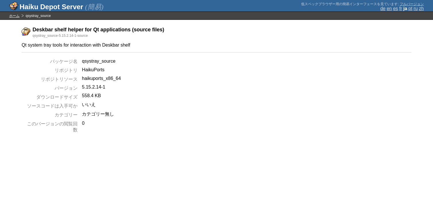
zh (421, 8)
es (395, 8)
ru (415, 8)
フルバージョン (412, 4)
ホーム (14, 16)
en (389, 8)
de (383, 8)
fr (400, 8)
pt (410, 8)
